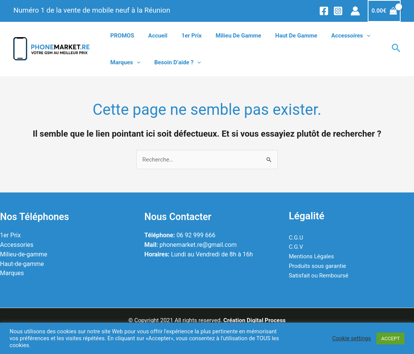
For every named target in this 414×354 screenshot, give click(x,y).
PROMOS (121, 35)
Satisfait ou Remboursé (319, 275)
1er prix (185, 35)
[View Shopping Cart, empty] (384, 11)
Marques (124, 62)
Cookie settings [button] (351, 338)
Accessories (16, 244)
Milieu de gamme (229, 35)
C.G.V (296, 246)
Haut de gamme (285, 35)
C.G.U (296, 237)
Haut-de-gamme (22, 264)
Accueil (153, 35)
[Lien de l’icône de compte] (355, 11)
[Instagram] (338, 11)
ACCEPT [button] (390, 338)
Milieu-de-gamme (23, 254)
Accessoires (336, 35)
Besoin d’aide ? (173, 62)
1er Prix (10, 235)
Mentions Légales (311, 256)
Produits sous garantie (317, 266)
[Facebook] (324, 11)
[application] (352, 35)
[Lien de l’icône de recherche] (396, 48)
